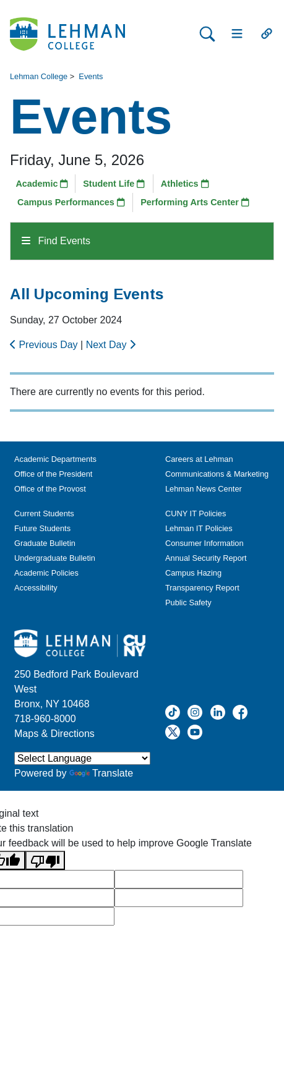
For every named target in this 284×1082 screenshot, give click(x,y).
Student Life (114, 184)
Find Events (56, 241)
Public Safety (188, 602)
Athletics (185, 184)
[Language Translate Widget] (82, 758)
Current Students (44, 513)
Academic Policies (46, 572)
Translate (101, 773)
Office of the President (53, 474)
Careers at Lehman (199, 459)
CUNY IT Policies (195, 513)
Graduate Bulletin (44, 543)
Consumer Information (204, 543)
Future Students (42, 528)
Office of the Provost (50, 488)
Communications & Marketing (217, 474)
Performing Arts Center (194, 202)
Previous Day (45, 344)
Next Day (111, 344)
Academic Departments (55, 459)
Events (91, 76)
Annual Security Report (206, 558)
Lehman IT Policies (199, 528)
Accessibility (36, 587)
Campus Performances (71, 202)
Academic (41, 184)
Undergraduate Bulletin (54, 558)
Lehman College (38, 76)
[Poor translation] (45, 860)
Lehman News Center (203, 488)
